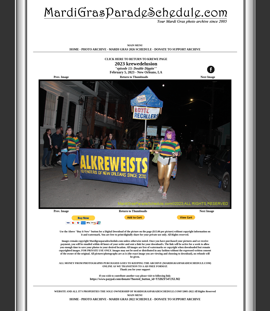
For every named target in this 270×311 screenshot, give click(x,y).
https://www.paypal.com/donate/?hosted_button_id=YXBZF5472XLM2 (135, 279)
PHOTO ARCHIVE (94, 49)
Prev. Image (61, 77)
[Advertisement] (135, 33)
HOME (74, 49)
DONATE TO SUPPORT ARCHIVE (177, 49)
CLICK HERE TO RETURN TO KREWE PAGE (136, 59)
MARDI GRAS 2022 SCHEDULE (130, 299)
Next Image (208, 77)
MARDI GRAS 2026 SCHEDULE (130, 49)
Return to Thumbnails (134, 77)
